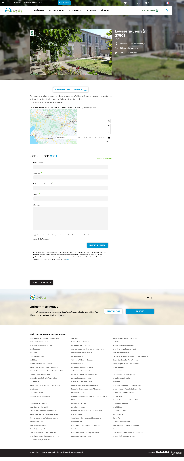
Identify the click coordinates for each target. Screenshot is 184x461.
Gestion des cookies (77, 456)
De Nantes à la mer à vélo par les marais (128, 436)
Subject (36, 194)
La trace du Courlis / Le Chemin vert (85, 378)
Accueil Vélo (154, 10)
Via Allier (33, 356)
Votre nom (37, 173)
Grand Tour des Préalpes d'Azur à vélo (44, 440)
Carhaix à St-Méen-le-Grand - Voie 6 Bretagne (130, 360)
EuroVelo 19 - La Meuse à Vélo (82, 385)
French (173, 3)
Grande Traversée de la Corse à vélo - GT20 (88, 353)
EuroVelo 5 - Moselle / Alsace (41, 367)
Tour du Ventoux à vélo (121, 356)
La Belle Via (117, 346)
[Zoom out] (108, 129)
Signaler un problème (41, 287)
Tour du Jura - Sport (37, 433)
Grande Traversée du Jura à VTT (42, 349)
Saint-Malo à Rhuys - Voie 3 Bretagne (44, 371)
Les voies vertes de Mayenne (124, 378)
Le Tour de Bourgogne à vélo (82, 371)
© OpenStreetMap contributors (96, 137)
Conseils (97, 10)
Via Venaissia (118, 418)
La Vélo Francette (78, 411)
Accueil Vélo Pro (35, 456)
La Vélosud (34, 393)
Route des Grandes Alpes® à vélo (125, 364)
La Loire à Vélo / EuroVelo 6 (40, 444)
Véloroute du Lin (77, 396)
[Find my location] (108, 121)
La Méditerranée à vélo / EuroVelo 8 (43, 382)
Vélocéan (116, 385)
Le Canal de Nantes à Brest (40, 400)
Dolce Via (116, 422)
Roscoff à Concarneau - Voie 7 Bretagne (86, 393)
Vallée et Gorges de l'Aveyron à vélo (85, 436)
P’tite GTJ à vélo (77, 418)
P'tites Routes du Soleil (80, 346)
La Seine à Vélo (77, 360)
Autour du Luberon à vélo (81, 375)
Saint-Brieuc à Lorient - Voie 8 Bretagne (45, 389)
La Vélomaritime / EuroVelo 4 (82, 356)
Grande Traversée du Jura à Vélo (125, 353)
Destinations (81, 10)
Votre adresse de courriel (42, 184)
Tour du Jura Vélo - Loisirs (39, 411)
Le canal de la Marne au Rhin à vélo (84, 389)
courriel (68, 263)
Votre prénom (38, 162)
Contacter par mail (128, 53)
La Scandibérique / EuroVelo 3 (124, 440)
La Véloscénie (118, 375)
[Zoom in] (108, 125)
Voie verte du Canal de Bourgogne (126, 429)
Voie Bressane (76, 433)
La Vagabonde (118, 371)
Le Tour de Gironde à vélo (81, 349)
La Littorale (34, 385)
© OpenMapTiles (84, 137)
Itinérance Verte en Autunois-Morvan (44, 422)
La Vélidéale (117, 411)
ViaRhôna (33, 364)
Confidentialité (65, 456)
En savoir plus (113, 315)
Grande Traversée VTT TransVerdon (127, 389)
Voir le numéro (131, 48)
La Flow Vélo (117, 400)
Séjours (111, 10)
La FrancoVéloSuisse (37, 360)
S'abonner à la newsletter (31, 3)
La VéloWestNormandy (38, 407)
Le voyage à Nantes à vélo (40, 378)
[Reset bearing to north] (108, 132)
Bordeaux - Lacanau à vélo (81, 440)
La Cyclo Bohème (119, 414)
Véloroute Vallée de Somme (82, 364)
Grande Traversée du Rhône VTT (125, 404)
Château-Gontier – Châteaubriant (43, 436)
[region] (71, 126)
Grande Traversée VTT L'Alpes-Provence (86, 414)
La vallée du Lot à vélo (121, 425)
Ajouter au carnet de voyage (68, 89)
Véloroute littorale (78, 407)
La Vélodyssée (76, 425)
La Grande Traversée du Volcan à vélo (44, 342)
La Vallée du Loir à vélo (121, 382)
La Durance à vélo (36, 396)
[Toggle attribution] (109, 137)
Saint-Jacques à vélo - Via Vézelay (125, 367)
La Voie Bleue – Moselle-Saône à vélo (127, 393)
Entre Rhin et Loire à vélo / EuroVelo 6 (85, 429)
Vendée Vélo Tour (36, 425)
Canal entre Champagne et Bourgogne (86, 422)
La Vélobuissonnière (120, 407)
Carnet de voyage (140, 3)
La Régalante (35, 353)
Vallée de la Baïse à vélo (39, 346)
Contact (140, 315)
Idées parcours (62, 10)
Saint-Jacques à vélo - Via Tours (125, 342)
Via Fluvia (75, 342)
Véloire (115, 433)
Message (36, 205)
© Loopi (105, 137)
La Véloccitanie (77, 367)
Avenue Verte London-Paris (123, 349)
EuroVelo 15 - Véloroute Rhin (123, 396)
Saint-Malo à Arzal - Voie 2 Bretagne (44, 418)
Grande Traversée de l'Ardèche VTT (43, 414)
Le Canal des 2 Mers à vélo (81, 382)
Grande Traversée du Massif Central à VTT (46, 375)
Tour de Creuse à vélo (38, 429)
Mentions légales (53, 456)
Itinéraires (44, 10)
